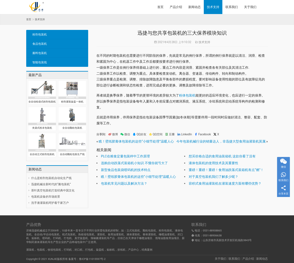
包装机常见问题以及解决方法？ (124, 183)
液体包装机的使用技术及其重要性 (213, 163)
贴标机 (111, 249)
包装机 (41, 249)
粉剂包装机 (39, 34)
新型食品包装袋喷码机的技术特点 (126, 170)
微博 (113, 134)
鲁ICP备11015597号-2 (92, 259)
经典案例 (147, 249)
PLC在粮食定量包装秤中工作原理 (125, 156)
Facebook (202, 134)
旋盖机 (100, 249)
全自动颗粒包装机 (72, 127)
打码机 (68, 249)
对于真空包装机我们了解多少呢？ (213, 177)
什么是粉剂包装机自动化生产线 (51, 178)
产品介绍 (176, 7)
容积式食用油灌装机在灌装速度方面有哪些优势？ (225, 183)
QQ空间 (155, 134)
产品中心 (133, 249)
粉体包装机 (187, 95)
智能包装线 (39, 62)
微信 (125, 134)
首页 (160, 7)
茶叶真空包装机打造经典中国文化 (53, 190)
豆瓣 (170, 134)
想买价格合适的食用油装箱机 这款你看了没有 (222, 156)
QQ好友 (139, 134)
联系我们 (231, 7)
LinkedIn (184, 134)
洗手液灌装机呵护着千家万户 (50, 202)
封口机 (79, 249)
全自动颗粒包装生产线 (72, 154)
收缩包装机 (54, 249)
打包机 (89, 249)
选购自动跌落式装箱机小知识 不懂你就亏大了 (134, 163)
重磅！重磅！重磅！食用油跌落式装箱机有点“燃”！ (226, 170)
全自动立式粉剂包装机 (42, 154)
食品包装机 (39, 43)
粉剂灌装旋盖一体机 (72, 101)
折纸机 (121, 249)
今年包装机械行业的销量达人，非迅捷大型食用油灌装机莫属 (221, 141)
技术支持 (213, 7)
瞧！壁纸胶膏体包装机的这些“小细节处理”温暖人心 (136, 141)
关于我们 (250, 7)
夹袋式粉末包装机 (42, 127)
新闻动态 (194, 7)
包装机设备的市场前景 (45, 196)
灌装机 (30, 249)
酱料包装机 (39, 53)
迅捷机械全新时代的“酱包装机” (51, 184)
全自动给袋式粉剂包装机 (42, 101)
